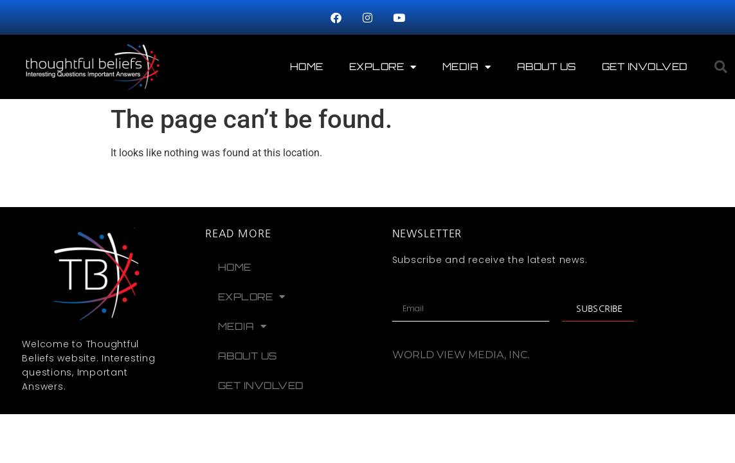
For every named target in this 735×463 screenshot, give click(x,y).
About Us (546, 66)
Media (466, 67)
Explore (383, 67)
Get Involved (645, 66)
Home (306, 66)
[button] (721, 67)
